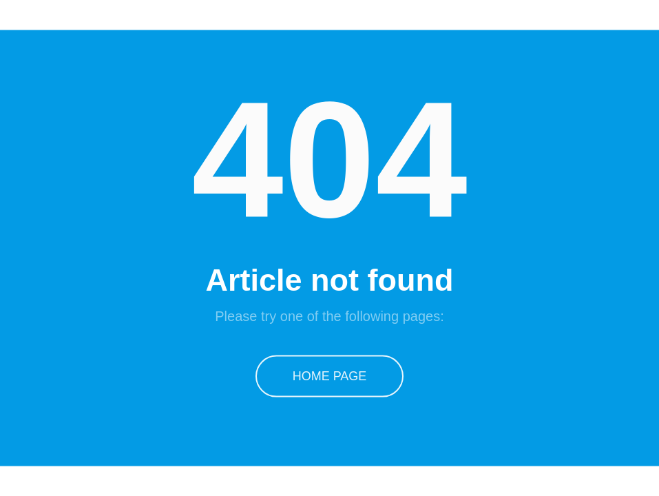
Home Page (330, 375)
